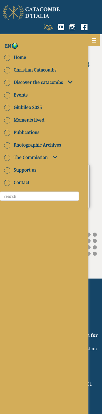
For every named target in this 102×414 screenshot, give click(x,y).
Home (15, 57)
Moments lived (24, 120)
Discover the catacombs (33, 82)
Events (15, 95)
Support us (20, 170)
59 (88, 254)
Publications (21, 132)
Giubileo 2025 (23, 107)
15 (95, 235)
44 (88, 247)
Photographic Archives (32, 145)
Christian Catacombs (30, 70)
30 (95, 241)
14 (88, 235)
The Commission (26, 157)
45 (95, 247)
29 (88, 241)
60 (95, 254)
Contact (16, 182)
